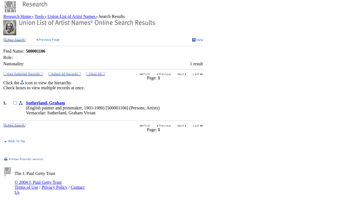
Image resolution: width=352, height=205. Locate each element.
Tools (39, 16)
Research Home (17, 16)
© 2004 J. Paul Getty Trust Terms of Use (38, 185)
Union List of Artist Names (71, 16)
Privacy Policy (54, 187)
